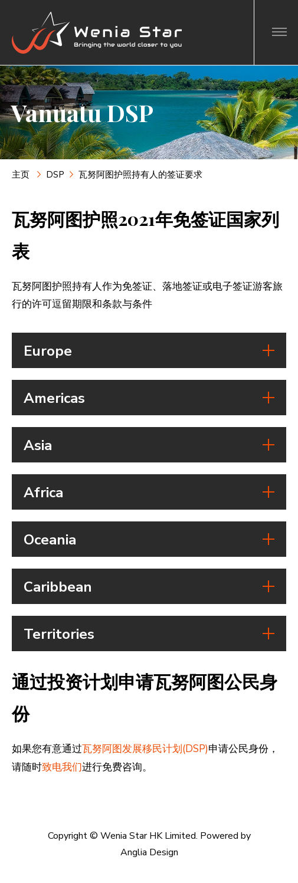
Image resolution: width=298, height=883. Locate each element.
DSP (55, 174)
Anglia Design (149, 852)
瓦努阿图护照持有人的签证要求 (140, 174)
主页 (22, 174)
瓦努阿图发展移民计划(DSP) (145, 749)
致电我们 (62, 767)
